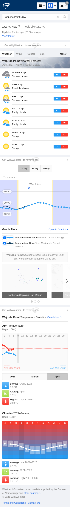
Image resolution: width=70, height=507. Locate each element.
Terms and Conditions (14, 502)
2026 (12, 376)
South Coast (32, 64)
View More (8, 35)
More (63, 53)
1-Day (23, 168)
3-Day (35, 168)
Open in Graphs (57, 229)
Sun (42, 53)
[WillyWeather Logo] (8, 6)
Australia (7, 64)
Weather (7, 53)
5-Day (46, 168)
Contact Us (34, 502)
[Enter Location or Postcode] (35, 17)
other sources (31, 493)
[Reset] (57, 16)
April (57, 376)
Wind (19, 53)
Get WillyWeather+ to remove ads (22, 45)
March (34, 376)
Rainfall (31, 53)
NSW (19, 64)
